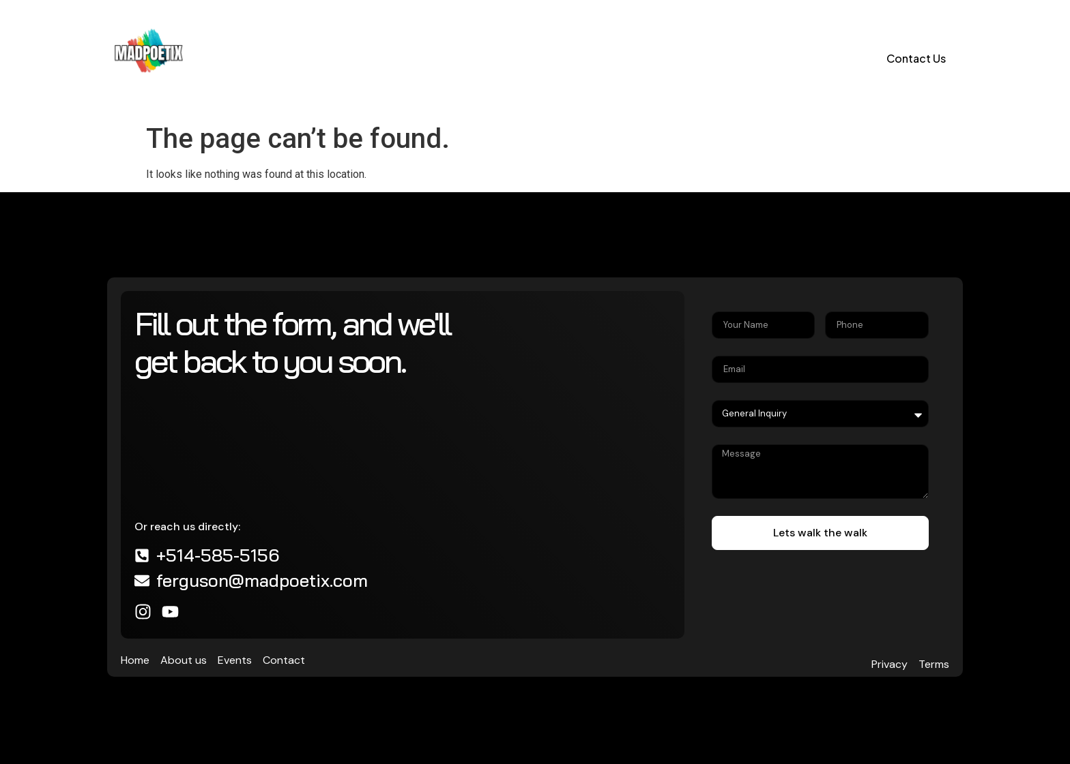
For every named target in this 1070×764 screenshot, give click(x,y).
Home (228, 58)
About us (294, 58)
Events (364, 58)
